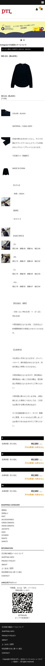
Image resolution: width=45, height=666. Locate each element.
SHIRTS (14, 49)
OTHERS (5, 535)
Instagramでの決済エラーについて (13, 45)
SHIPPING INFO (8, 557)
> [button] (42, 29)
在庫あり (5, 513)
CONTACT (6, 576)
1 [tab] (21, 40)
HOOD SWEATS (8, 526)
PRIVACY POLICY (8, 561)
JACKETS (5, 529)
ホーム (4, 49)
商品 (9, 49)
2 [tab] (24, 40)
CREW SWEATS (8, 523)
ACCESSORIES (8, 519)
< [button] (3, 29)
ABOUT (4, 565)
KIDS (4, 532)
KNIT (3, 516)
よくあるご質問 (7, 568)
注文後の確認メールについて (12, 553)
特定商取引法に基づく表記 (12, 572)
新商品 (4, 510)
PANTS (4, 538)
